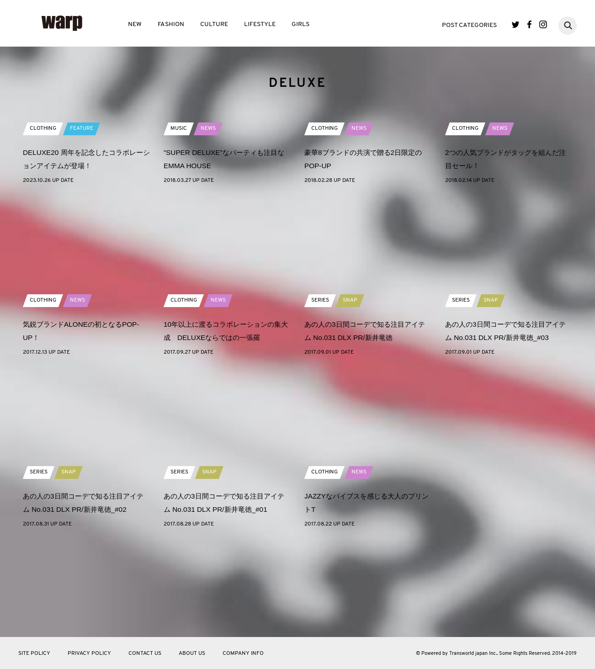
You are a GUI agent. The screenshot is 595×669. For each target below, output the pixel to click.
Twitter (516, 24)
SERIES (320, 393)
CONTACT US (144, 653)
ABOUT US (192, 653)
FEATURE (81, 221)
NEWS (208, 221)
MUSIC (178, 221)
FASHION (171, 24)
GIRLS (300, 24)
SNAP (350, 393)
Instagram (543, 24)
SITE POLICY (34, 653)
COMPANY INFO (243, 653)
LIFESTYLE (260, 24)
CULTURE (214, 24)
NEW (135, 24)
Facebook (529, 24)
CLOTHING (43, 221)
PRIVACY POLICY (89, 653)
